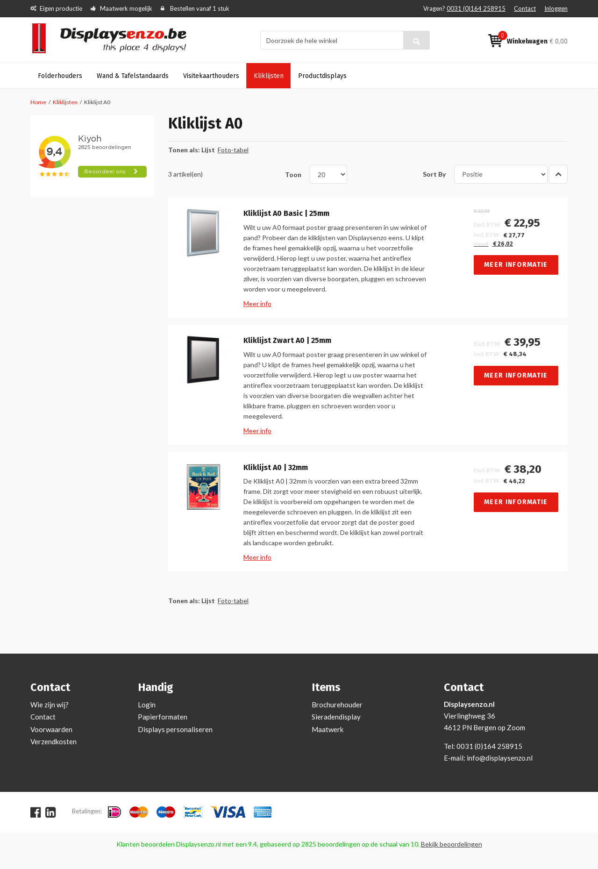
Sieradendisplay (336, 716)
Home (38, 102)
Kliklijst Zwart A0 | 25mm (287, 340)
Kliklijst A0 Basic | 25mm (286, 213)
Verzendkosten (53, 741)
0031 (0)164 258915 (476, 8)
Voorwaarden (51, 729)
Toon (293, 174)
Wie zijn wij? (49, 704)
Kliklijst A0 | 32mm (275, 467)
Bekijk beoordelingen (451, 844)
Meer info (257, 303)
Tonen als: (184, 150)
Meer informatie (516, 265)
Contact (525, 8)
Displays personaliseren (175, 729)
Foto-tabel (233, 150)
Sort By (434, 174)
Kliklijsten (65, 102)
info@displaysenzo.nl (500, 758)
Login (147, 704)
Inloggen (556, 8)
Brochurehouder (337, 704)
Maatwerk (327, 729)
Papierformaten (162, 716)
